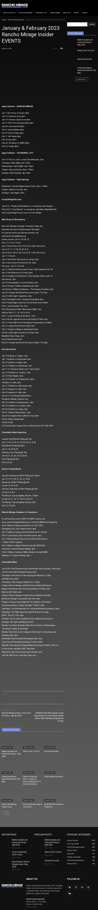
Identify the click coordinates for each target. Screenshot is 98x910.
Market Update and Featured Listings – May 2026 (10, 753)
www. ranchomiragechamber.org (15, 522)
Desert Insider (7, 747)
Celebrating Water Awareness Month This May (10, 778)
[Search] (91, 24)
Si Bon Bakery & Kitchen (52, 775)
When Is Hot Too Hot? (30, 751)
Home (4, 20)
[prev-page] (3, 808)
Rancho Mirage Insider (16, 20)
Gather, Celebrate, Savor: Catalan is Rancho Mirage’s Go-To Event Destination (32, 778)
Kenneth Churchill (50, 751)
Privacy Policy (31, 899)
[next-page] (7, 808)
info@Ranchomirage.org (47, 522)
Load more (82, 77)
